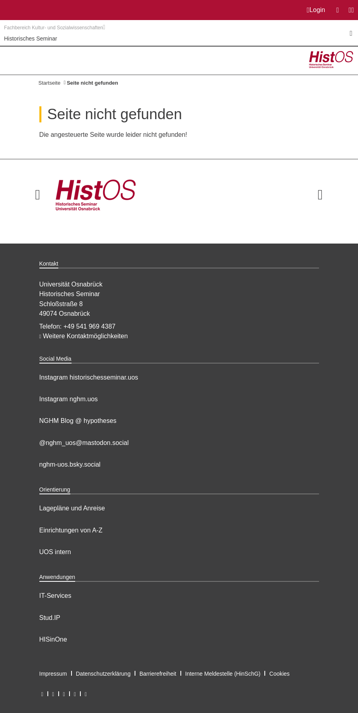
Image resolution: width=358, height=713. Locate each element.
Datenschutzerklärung (103, 673)
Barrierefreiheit (157, 673)
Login (316, 10)
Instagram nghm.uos (68, 399)
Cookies (279, 673)
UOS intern (55, 551)
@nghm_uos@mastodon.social (84, 442)
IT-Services (55, 595)
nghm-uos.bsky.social (70, 464)
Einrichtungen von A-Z (70, 530)
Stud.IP (49, 617)
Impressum (53, 673)
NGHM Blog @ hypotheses (78, 420)
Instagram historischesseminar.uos (88, 377)
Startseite (50, 83)
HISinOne (53, 639)
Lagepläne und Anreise (72, 508)
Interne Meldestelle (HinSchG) (223, 673)
